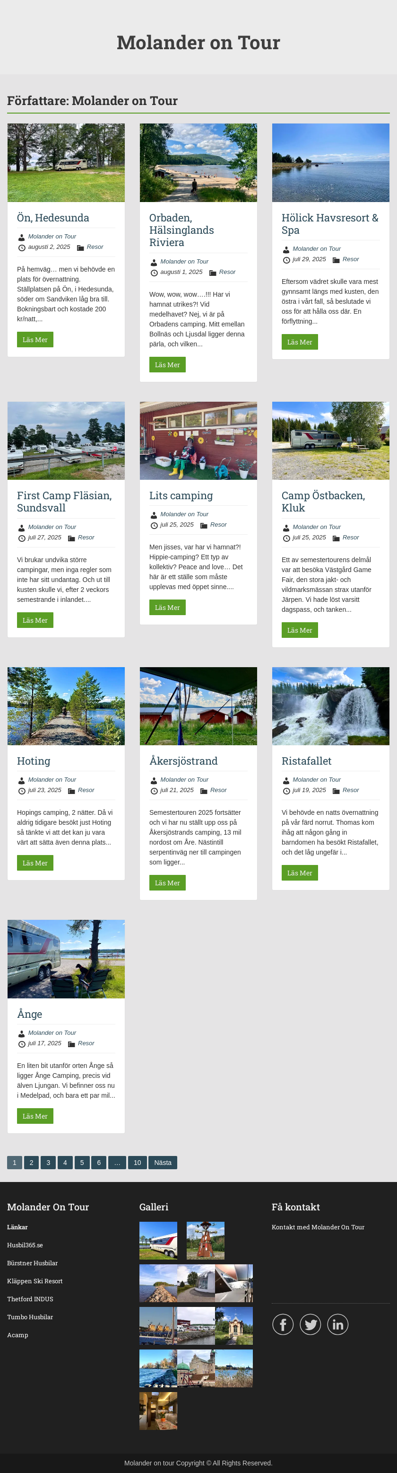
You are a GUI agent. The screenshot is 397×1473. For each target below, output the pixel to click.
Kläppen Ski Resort (35, 1281)
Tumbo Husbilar (30, 1317)
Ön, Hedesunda (53, 217)
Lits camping (181, 495)
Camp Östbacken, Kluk (323, 501)
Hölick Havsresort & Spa (330, 224)
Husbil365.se (25, 1245)
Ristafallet (307, 760)
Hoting (33, 760)
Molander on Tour (198, 41)
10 (137, 1162)
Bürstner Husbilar (32, 1263)
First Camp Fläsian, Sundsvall (64, 501)
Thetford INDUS (30, 1299)
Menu (17, 26)
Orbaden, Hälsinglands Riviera (181, 230)
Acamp (17, 1335)
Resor (95, 246)
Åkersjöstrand (183, 760)
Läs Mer (35, 339)
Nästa (163, 1162)
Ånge (29, 1014)
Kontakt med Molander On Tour (318, 1227)
